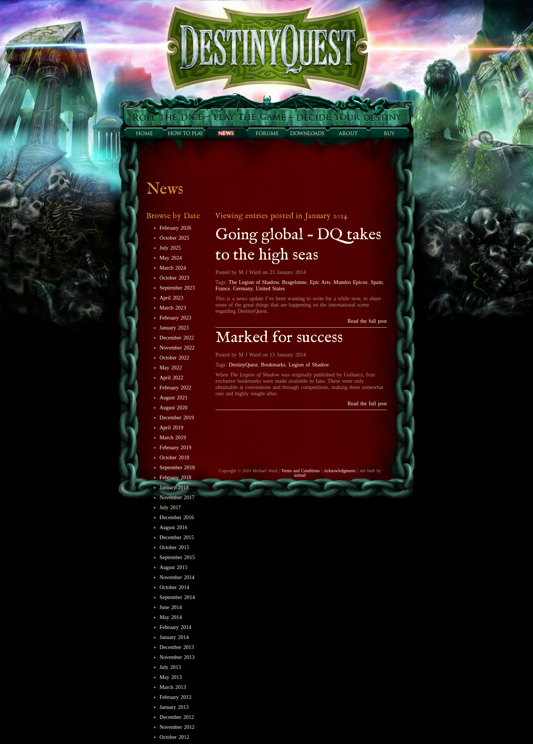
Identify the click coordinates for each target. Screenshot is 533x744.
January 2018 (174, 487)
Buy (388, 133)
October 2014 (174, 587)
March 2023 (173, 308)
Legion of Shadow (309, 365)
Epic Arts (320, 282)
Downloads (307, 133)
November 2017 (177, 497)
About (348, 133)
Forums (266, 133)
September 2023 (177, 288)
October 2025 (174, 238)
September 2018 (177, 467)
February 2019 (175, 447)
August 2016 (173, 527)
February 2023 (175, 318)
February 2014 (175, 627)
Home (144, 133)
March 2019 (173, 437)
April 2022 (171, 378)
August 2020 (173, 407)
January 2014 (174, 637)
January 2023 (174, 328)
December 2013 (177, 647)
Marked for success (279, 338)
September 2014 (177, 597)
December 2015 (177, 537)
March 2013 (173, 687)
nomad (299, 475)
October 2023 (174, 278)
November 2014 (177, 577)
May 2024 (171, 258)
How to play (185, 133)
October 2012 (174, 737)
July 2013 (170, 667)
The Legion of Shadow (254, 282)
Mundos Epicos (350, 282)
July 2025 (170, 248)
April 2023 (171, 298)
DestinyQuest (243, 365)
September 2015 (177, 557)
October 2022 (174, 358)
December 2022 (177, 338)
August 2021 (173, 397)
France (222, 288)
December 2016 (177, 517)
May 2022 (171, 368)
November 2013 (177, 657)
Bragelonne (294, 282)
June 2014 (171, 607)
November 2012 (177, 727)
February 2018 (175, 477)
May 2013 (171, 677)
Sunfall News (225, 133)
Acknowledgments (339, 471)
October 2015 (174, 547)
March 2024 (173, 268)
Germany (243, 288)
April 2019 (171, 427)
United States (270, 288)
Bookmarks (273, 365)
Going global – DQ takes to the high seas (298, 245)
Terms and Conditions (300, 471)
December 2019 (177, 417)
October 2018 (174, 457)
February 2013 (175, 697)
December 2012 (177, 717)
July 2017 (170, 507)
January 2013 (174, 707)
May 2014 (171, 617)
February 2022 (175, 387)
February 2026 (175, 228)
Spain (377, 282)
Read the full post (367, 321)
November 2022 (177, 348)
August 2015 (173, 567)
